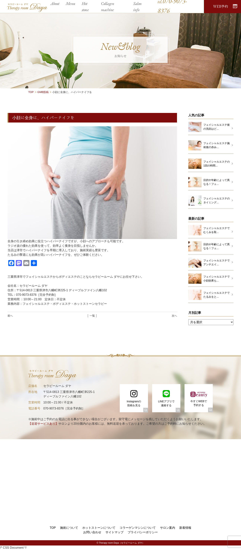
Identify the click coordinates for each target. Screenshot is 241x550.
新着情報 (185, 527)
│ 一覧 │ (92, 315)
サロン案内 (167, 527)
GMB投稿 (43, 92)
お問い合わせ (92, 532)
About (54, 3)
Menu (70, 3)
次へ (174, 315)
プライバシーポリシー (143, 532)
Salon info (137, 6)
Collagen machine (107, 6)
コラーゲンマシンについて (138, 527)
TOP (31, 92)
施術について (69, 527)
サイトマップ (114, 532)
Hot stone (85, 6)
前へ (10, 315)
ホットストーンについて (98, 527)
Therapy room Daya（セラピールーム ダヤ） (121, 543)
